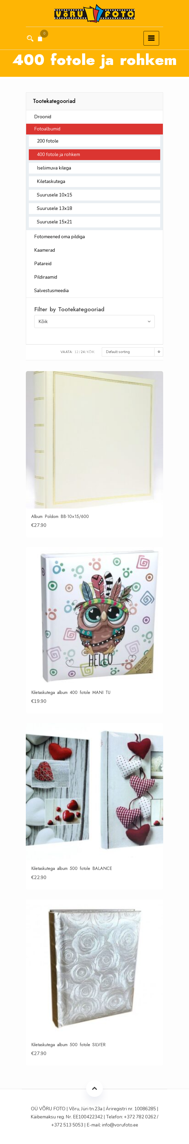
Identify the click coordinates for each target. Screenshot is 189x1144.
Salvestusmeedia (51, 291)
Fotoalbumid (47, 129)
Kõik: (91, 352)
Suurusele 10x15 (54, 195)
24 (83, 352)
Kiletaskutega (51, 181)
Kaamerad (44, 250)
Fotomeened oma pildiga (59, 237)
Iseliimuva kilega (54, 168)
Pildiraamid (45, 277)
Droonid (42, 117)
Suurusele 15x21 (54, 222)
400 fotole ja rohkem (58, 154)
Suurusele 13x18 (54, 208)
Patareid (42, 264)
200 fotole (47, 141)
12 (76, 352)
